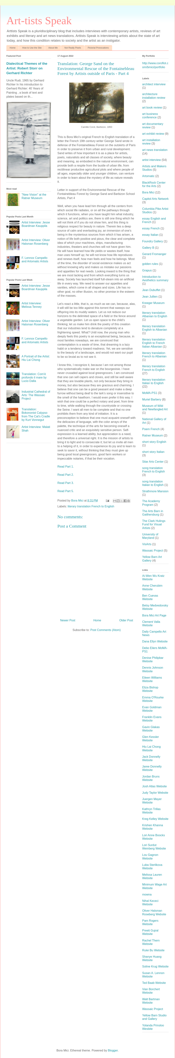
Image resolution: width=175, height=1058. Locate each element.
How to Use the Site (32, 48)
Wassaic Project (152, 550)
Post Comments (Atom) (105, 630)
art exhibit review (153, 133)
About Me (53, 48)
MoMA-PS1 (149, 392)
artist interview (151, 159)
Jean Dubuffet (151, 290)
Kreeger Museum (153, 302)
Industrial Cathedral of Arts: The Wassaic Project (36, 395)
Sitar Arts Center (153, 461)
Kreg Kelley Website (155, 818)
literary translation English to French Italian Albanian (153, 343)
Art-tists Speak (39, 21)
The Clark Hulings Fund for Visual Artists (153, 524)
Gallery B (148, 247)
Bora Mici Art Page (154, 615)
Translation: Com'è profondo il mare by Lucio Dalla (34, 377)
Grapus (147, 270)
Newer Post (67, 620)
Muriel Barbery (151, 399)
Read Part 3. (65, 482)
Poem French (151, 429)
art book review (152, 107)
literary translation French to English (91, 506)
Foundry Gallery (152, 241)
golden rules (150, 263)
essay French (151, 228)
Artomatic (148, 176)
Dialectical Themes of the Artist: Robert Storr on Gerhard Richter (26, 68)
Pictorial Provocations (98, 48)
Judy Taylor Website (155, 792)
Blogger (113, 1050)
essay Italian (150, 234)
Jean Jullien (150, 296)
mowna (147, 894)
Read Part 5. (65, 491)
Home (12, 48)
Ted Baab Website (154, 982)
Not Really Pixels (72, 48)
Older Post (126, 620)
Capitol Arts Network (155, 198)
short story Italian (153, 451)
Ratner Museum (152, 435)
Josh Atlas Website (154, 786)
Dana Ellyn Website (155, 641)
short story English (154, 441)
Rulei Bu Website (153, 950)
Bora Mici (148, 192)
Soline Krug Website (155, 966)
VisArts (146, 544)
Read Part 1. (65, 466)
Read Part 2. (65, 474)
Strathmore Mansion (155, 491)
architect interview (154, 84)
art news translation (155, 149)
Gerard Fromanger (154, 254)
